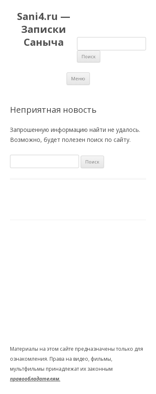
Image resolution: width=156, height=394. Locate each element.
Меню (78, 78)
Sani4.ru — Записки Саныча (43, 29)
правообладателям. (35, 378)
